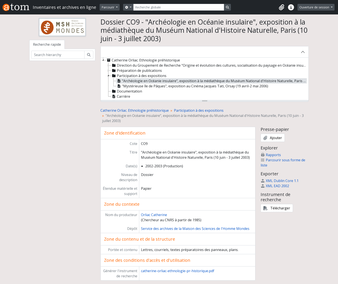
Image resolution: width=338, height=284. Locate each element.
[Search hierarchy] (57, 55)
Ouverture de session (314, 7)
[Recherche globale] (178, 7)
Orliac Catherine (154, 214)
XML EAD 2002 (275, 186)
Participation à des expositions (199, 110)
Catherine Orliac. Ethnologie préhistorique (134, 110)
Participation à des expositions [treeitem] (138, 75)
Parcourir (108, 7)
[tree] (204, 79)
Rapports (271, 154)
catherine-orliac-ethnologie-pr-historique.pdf (177, 270)
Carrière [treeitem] (120, 96)
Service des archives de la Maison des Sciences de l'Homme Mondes (195, 228)
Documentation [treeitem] (126, 91)
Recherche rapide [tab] (47, 44)
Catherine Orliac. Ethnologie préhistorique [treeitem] (143, 60)
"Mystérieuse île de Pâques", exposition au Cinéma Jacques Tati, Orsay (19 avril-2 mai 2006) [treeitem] (192, 86)
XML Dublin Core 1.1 (280, 180)
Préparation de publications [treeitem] (136, 70)
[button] (281, 7)
